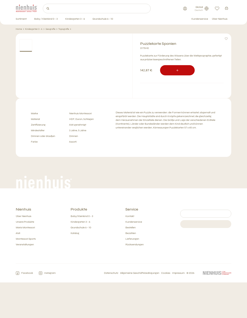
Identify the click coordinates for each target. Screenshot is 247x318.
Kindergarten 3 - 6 (35, 29)
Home (20, 29)
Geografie (51, 29)
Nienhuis (23, 245)
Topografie (64, 29)
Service (131, 245)
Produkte (79, 245)
